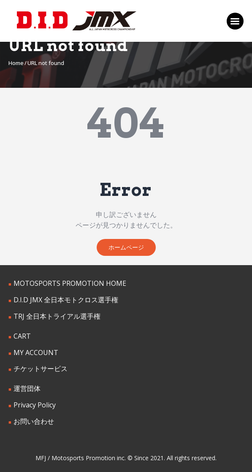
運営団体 (27, 388)
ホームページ (126, 247)
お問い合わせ (34, 421)
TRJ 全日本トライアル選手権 (57, 316)
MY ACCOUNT (36, 352)
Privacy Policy (35, 405)
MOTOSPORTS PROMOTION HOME (70, 283)
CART (22, 336)
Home (16, 63)
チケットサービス (41, 368)
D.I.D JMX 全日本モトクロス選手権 (66, 299)
